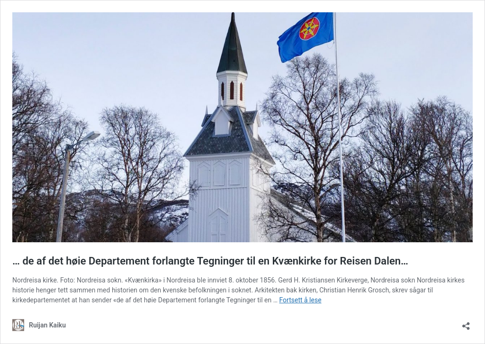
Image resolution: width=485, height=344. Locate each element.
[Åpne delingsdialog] (466, 323)
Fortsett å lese (300, 300)
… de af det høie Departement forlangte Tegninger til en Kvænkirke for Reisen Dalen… (210, 261)
